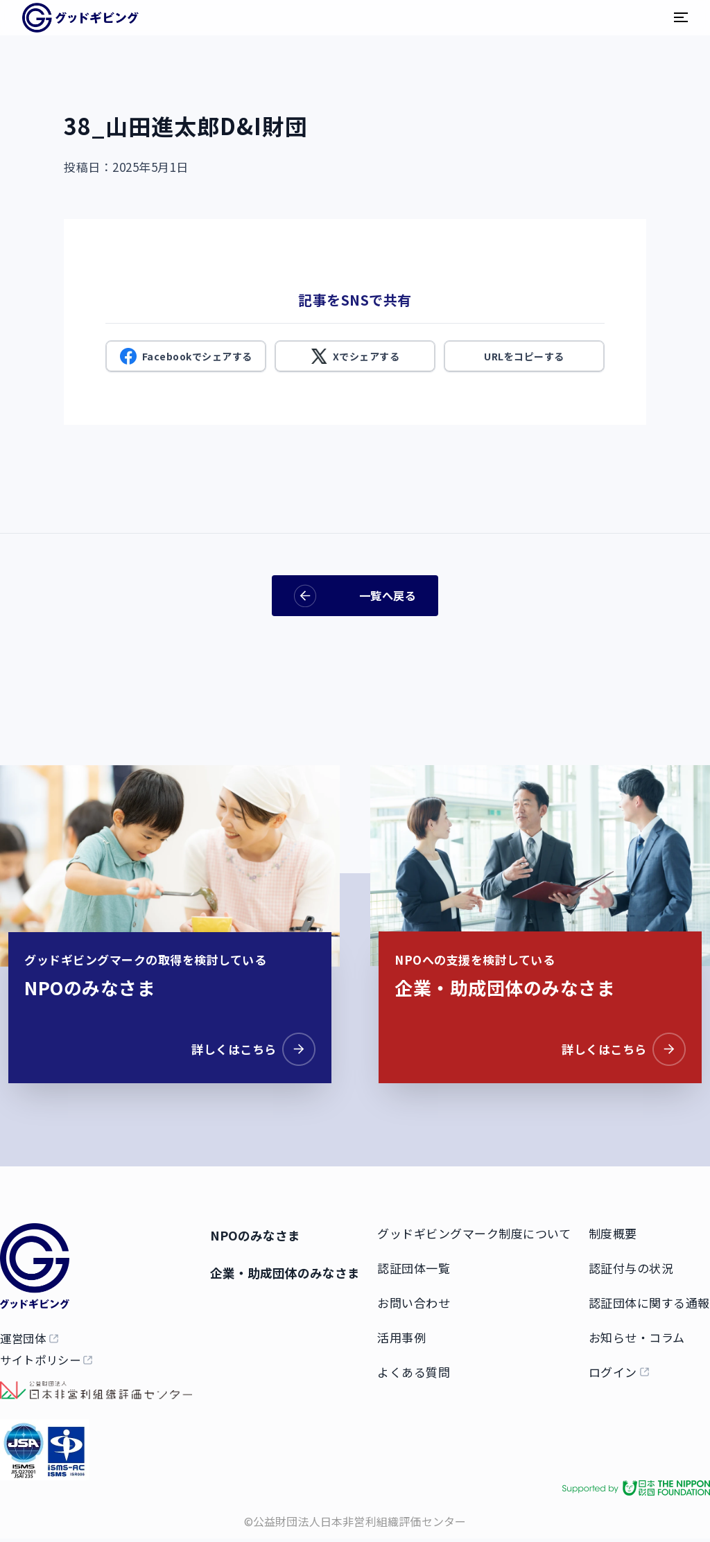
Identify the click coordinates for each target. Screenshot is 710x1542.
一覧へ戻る (355, 595)
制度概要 (613, 1230)
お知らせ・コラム (637, 1334)
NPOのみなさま (254, 1232)
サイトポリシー (42, 1365)
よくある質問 (419, 1369)
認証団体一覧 (419, 1265)
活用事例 (407, 1334)
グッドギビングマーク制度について (479, 1230)
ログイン (613, 1369)
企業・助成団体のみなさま (288, 1269)
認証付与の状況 (631, 1265)
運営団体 (24, 1338)
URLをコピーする (524, 356)
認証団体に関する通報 (649, 1299)
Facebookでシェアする (186, 356)
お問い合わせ (419, 1299)
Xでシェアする (355, 356)
